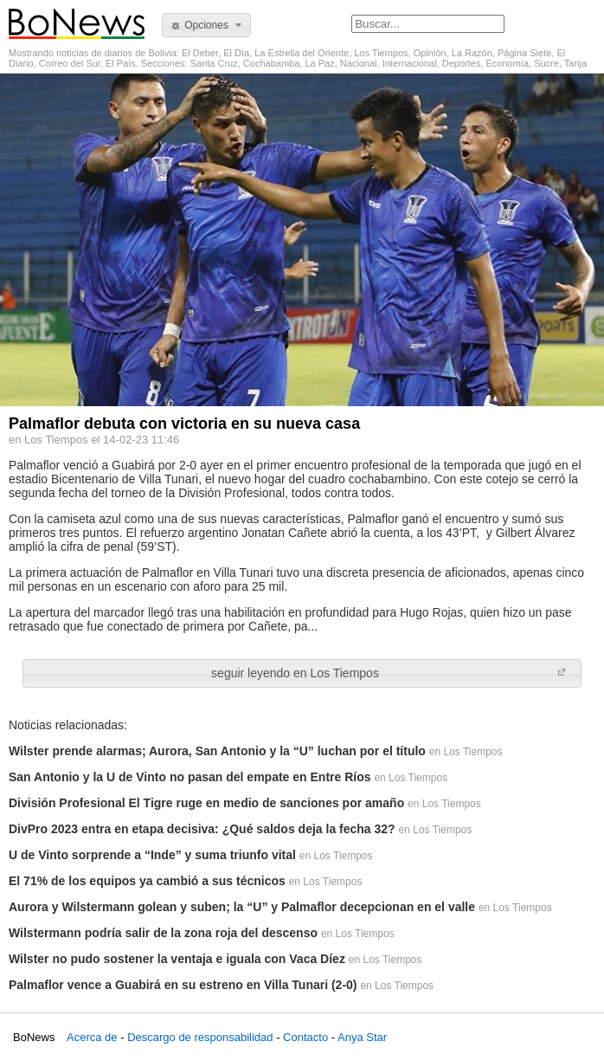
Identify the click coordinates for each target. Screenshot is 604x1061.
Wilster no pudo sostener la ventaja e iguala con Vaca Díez (177, 959)
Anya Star (362, 1037)
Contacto (305, 1037)
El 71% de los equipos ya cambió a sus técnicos (147, 881)
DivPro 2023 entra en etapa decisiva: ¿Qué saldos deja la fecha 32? (202, 829)
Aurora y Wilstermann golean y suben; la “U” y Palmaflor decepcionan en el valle (242, 907)
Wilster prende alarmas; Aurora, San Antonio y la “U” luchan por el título (217, 751)
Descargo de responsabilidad (200, 1037)
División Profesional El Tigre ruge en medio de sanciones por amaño (206, 803)
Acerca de (92, 1037)
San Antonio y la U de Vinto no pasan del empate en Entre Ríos (190, 777)
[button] (206, 25)
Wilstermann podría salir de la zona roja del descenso (163, 933)
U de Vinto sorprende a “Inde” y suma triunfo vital (152, 855)
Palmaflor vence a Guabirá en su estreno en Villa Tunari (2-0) (183, 985)
